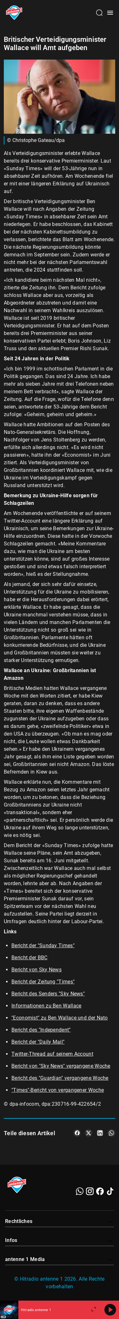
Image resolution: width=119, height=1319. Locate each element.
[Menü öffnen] (110, 13)
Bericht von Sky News (36, 970)
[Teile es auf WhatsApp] (111, 1133)
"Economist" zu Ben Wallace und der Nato (59, 1018)
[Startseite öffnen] (14, 13)
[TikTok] (110, 1191)
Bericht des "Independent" (41, 1030)
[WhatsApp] (79, 1191)
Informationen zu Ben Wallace (46, 1006)
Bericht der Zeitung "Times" (43, 982)
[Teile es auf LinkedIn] (100, 1133)
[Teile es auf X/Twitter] (88, 1133)
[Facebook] (100, 1191)
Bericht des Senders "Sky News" (48, 994)
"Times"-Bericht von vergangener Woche (57, 1090)
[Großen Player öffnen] (94, 1310)
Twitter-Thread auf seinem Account (52, 1054)
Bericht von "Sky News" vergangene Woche (60, 1066)
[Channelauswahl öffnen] (99, 13)
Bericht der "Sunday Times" (43, 946)
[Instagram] (90, 1191)
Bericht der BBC (29, 958)
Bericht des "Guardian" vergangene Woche (60, 1078)
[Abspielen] (110, 1309)
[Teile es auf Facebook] (77, 1133)
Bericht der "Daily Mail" (37, 1042)
